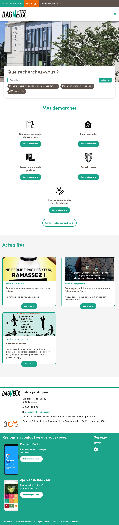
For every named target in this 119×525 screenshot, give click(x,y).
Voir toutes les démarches (58, 222)
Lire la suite (29, 305)
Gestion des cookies (70, 521)
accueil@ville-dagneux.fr (38, 411)
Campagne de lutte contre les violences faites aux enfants (87, 289)
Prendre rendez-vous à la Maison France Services (33, 86)
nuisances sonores (16, 342)
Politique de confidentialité (46, 521)
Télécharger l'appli (31, 458)
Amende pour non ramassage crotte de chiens (28, 289)
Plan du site (7, 521)
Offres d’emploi (16, 91)
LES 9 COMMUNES (10, 4)
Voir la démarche (30, 144)
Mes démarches (48, 4)
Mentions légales (23, 521)
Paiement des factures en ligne (77, 86)
